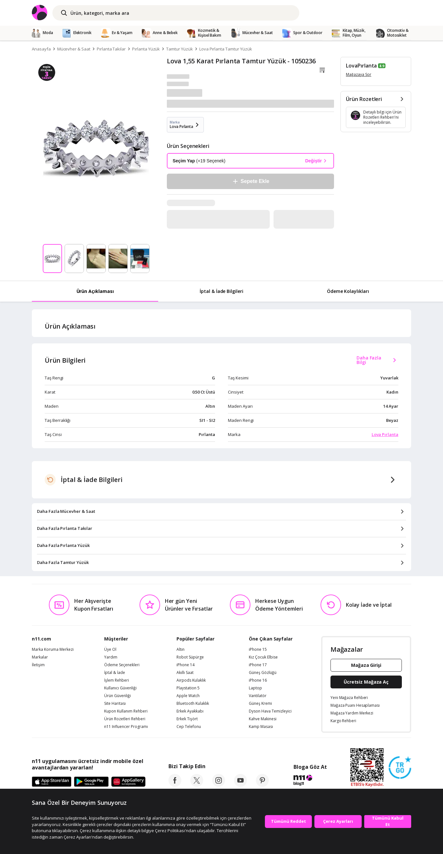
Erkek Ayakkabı (189, 711)
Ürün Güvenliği (117, 695)
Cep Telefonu (188, 726)
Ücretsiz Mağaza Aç (366, 682)
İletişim (38, 665)
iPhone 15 (258, 649)
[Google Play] (91, 782)
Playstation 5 (188, 688)
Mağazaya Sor (358, 74)
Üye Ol (110, 649)
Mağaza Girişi (366, 665)
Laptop (255, 688)
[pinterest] (262, 784)
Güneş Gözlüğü (262, 672)
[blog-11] (310, 781)
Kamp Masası (261, 726)
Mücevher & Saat (73, 49)
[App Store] (51, 782)
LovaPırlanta (361, 65)
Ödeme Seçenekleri (122, 665)
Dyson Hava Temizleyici (270, 711)
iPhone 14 (185, 665)
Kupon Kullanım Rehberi (126, 711)
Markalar (40, 657)
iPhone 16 (258, 680)
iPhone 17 (258, 665)
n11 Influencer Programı (126, 726)
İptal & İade (114, 672)
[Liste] (322, 70)
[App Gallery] (128, 782)
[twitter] (196, 784)
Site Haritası (115, 703)
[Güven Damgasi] (400, 767)
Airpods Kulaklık (191, 680)
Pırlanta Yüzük (146, 49)
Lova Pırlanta (385, 434)
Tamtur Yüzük (179, 49)
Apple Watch (188, 695)
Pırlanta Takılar (111, 49)
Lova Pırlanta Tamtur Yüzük (225, 49)
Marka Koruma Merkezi (53, 649)
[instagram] (218, 784)
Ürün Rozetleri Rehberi (124, 719)
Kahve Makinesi (262, 719)
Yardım (110, 657)
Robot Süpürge (190, 657)
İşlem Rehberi (116, 680)
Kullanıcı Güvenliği (120, 688)
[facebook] (174, 784)
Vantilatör (258, 695)
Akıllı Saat (185, 672)
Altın (180, 649)
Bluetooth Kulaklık (192, 703)
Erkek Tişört (187, 719)
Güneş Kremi (260, 703)
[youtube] (240, 784)
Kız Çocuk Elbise (263, 657)
